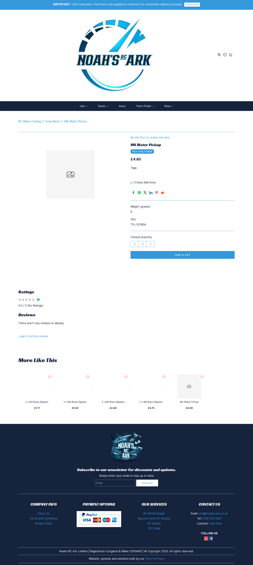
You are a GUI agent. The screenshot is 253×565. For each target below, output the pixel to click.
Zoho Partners (154, 557)
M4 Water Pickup (189, 400)
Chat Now (215, 522)
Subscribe (147, 481)
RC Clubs (154, 526)
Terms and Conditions (44, 517)
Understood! (192, 4)
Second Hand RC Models (154, 517)
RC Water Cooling (29, 119)
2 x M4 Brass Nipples (75, 400)
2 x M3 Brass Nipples (37, 400)
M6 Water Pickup (75, 119)
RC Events (154, 522)
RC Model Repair (154, 512)
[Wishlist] (226, 54)
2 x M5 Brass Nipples (113, 400)
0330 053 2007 (212, 517)
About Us (43, 512)
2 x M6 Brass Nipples (151, 400)
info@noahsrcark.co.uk (213, 512)
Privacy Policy (43, 522)
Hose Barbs (52, 119)
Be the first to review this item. (150, 136)
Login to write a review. (33, 334)
